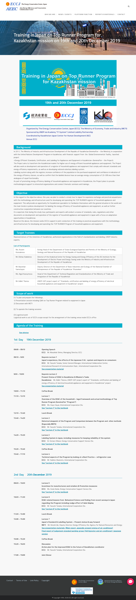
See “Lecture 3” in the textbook (55, 444)
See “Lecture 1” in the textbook (55, 408)
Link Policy (34, 580)
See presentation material (53, 369)
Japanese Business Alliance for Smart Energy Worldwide (109, 582)
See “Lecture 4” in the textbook (55, 463)
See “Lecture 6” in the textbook (55, 509)
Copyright (45, 580)
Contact (10, 580)
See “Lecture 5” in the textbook (55, 492)
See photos (24, 332)
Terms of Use (21, 580)
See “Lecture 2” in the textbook (55, 430)
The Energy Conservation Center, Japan (82, 582)
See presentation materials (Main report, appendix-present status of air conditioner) (77, 528)
